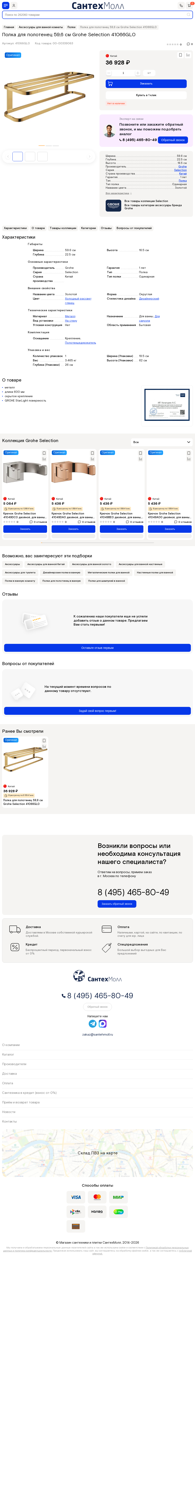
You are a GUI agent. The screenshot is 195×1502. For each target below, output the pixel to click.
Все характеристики (119, 193)
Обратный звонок (173, 140)
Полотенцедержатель (80, 343)
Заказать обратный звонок (117, 903)
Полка (183, 181)
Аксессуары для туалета (20, 572)
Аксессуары (12, 564)
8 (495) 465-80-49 (138, 140)
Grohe (182, 167)
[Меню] (5, 5)
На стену (71, 321)
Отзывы (106, 228)
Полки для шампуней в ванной (106, 580)
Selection (180, 170)
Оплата (7, 1083)
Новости (8, 1112)
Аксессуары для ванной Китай (46, 564)
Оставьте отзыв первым (97, 647)
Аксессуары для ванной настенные (140, 564)
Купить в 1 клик (146, 95)
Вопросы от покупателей (134, 228)
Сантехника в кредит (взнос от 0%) (29, 1093)
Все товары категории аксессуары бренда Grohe (153, 207)
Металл (70, 316)
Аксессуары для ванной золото (91, 564)
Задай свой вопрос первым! (97, 711)
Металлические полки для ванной (109, 572)
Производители (14, 1064)
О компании (11, 1045)
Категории (88, 228)
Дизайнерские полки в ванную (61, 572)
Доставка (9, 1074)
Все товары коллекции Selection (146, 201)
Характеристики (15, 228)
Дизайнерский (149, 299)
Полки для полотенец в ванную (61, 580)
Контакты (9, 1121)
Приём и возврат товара (21, 1102)
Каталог (8, 1054)
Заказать (130, 83)
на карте (108, 1153)
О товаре (38, 228)
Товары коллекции (63, 228)
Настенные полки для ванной (155, 572)
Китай (183, 174)
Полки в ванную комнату (20, 580)
